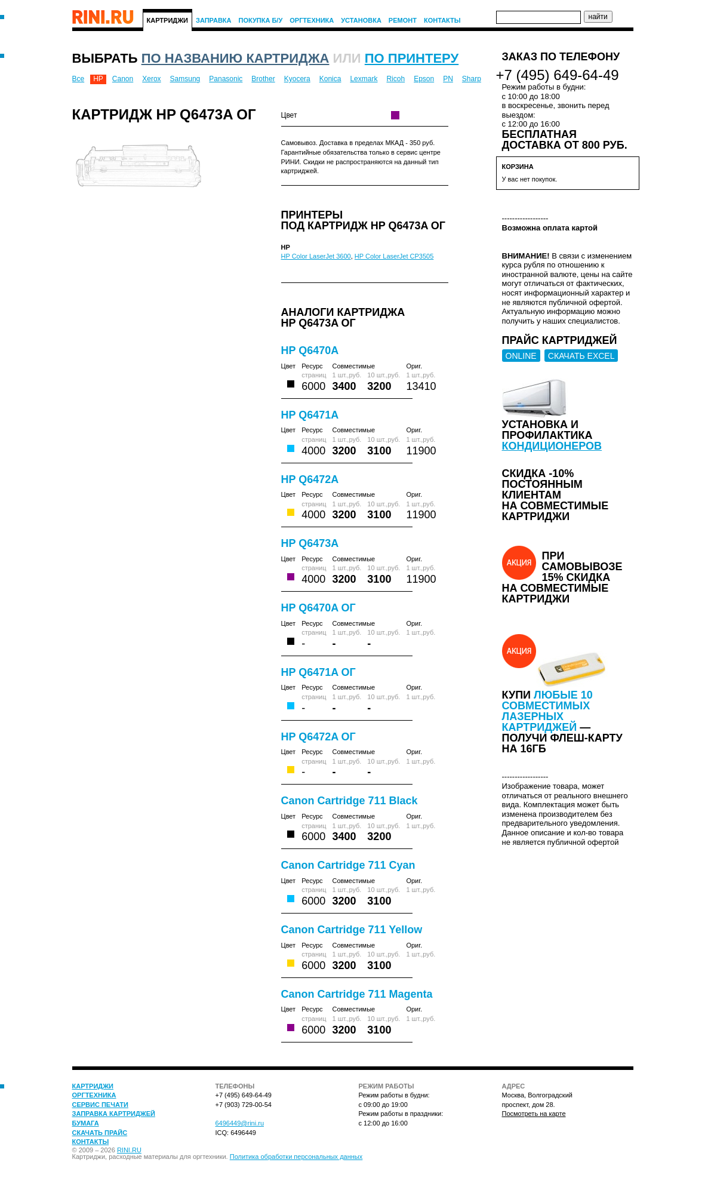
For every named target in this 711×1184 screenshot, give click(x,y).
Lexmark (363, 79)
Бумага (85, 1123)
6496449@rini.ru (240, 1123)
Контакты (442, 20)
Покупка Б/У (261, 20)
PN (448, 79)
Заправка (214, 20)
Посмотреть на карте (534, 1113)
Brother (263, 79)
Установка (361, 20)
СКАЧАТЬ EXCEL (581, 356)
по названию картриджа (235, 58)
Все (78, 79)
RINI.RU (129, 1150)
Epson (424, 79)
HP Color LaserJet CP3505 (394, 256)
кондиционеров (552, 446)
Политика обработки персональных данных (296, 1156)
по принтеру (411, 58)
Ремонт (403, 20)
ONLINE (521, 356)
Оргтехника (312, 20)
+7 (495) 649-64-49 (557, 75)
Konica (330, 79)
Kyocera (297, 79)
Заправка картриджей (113, 1113)
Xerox (151, 79)
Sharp (471, 79)
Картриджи (168, 20)
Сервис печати (100, 1104)
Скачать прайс (100, 1132)
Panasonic (225, 79)
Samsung (185, 79)
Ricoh (395, 79)
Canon (122, 79)
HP (98, 79)
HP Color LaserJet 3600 (316, 256)
